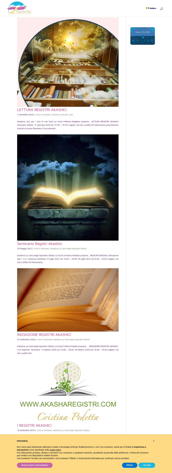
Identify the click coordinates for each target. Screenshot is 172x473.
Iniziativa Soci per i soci (62, 114)
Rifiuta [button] (130, 465)
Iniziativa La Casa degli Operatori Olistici (68, 248)
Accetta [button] (147, 465)
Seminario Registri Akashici (39, 243)
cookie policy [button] (55, 450)
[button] (153, 441)
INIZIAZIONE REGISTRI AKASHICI (44, 334)
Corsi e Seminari (43, 114)
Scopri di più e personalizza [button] (34, 465)
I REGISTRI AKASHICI (34, 425)
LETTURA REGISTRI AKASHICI (42, 109)
